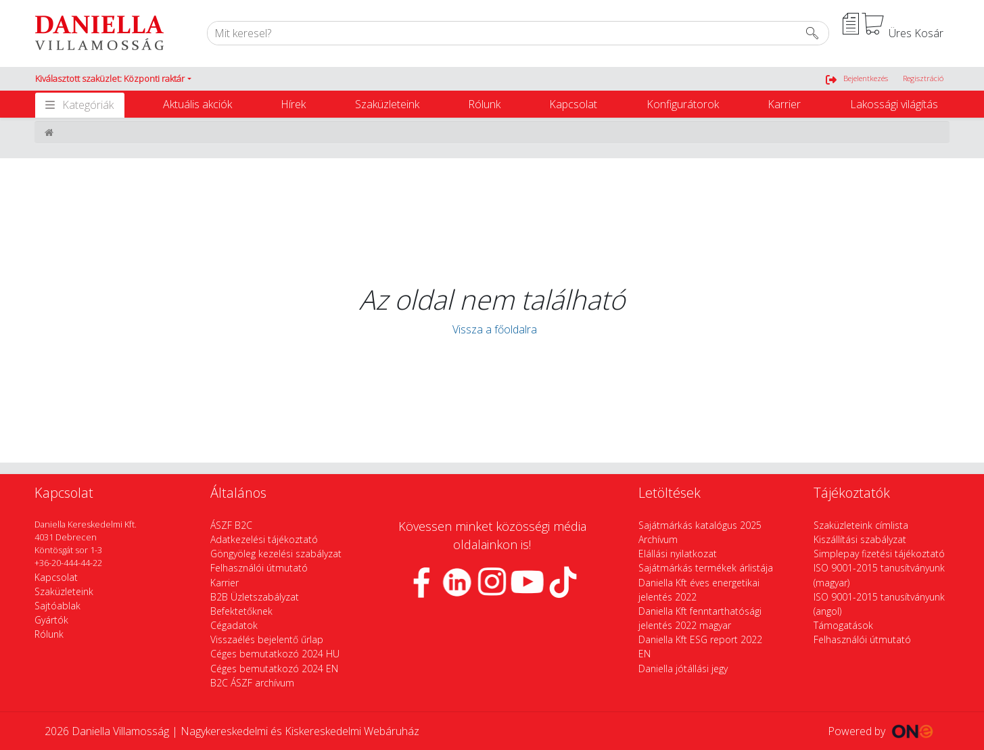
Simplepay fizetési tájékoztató (879, 553)
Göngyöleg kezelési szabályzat (276, 553)
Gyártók (51, 619)
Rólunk (484, 104)
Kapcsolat (573, 104)
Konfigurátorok (683, 104)
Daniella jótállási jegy (683, 668)
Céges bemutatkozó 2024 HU (274, 653)
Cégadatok (234, 625)
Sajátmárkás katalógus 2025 (700, 525)
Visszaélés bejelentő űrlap (266, 639)
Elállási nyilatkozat (677, 553)
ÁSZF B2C (231, 525)
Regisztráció (923, 78)
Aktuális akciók (197, 104)
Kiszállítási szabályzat (860, 539)
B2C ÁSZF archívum (252, 682)
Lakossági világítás (894, 104)
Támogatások (843, 625)
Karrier (784, 104)
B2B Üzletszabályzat (254, 596)
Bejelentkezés (865, 78)
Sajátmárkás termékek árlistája (705, 567)
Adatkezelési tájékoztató (264, 539)
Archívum (658, 539)
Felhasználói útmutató (259, 567)
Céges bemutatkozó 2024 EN (274, 668)
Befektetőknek (241, 611)
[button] (113, 79)
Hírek (293, 104)
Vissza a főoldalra (492, 329)
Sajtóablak (57, 605)
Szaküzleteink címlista (861, 525)
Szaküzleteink (387, 104)
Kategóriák (88, 104)
